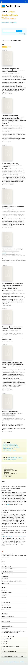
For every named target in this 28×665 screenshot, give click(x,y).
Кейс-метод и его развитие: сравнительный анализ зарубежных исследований (12, 164)
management (16, 447)
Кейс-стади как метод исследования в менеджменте (13, 207)
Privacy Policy (16, 661)
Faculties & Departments (7, 571)
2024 (16, 457)
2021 (4, 459)
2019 (9, 459)
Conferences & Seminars (7, 626)
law (12, 447)
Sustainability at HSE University (8, 568)
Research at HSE (13, 22)
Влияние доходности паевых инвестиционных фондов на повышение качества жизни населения (13, 69)
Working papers (8, 18)
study (8, 504)
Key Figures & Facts (6, 566)
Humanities (6, 471)
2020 (7, 459)
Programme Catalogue (6, 592)
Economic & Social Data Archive (8, 651)
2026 (11, 457)
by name (4, 46)
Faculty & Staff (5, 576)
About (3, 561)
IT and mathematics (7, 447)
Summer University (5, 602)
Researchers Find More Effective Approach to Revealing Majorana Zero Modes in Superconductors (13, 488)
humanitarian (15, 445)
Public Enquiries (5, 583)
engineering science (7, 445)
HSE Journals (4, 641)
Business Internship (5, 610)
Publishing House (5, 644)
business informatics (7, 444)
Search (19, 31)
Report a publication (5, 22)
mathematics (6, 448)
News (3, 481)
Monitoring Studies (6, 623)
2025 (13, 457)
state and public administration (9, 450)
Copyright (11, 661)
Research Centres (5, 618)
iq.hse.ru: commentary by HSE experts (10, 646)
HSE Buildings (4, 578)
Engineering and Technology (10, 470)
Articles (11, 11)
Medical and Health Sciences (10, 473)
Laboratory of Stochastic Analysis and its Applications (14, 536)
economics (14, 444)
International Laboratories (7, 616)
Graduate (3, 597)
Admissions (4, 590)
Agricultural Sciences (8, 469)
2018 (12, 459)
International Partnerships (7, 573)
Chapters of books (9, 15)
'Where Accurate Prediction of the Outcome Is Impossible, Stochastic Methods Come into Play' (13, 532)
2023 (19, 457)
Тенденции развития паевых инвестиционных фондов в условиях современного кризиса (12, 413)
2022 (21, 457)
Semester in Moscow (6, 607)
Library (3, 649)
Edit (26, 663)
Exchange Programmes (6, 600)
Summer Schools (5, 605)
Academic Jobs (4, 628)
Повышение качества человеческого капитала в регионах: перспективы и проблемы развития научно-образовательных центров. (12, 286)
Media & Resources (7, 636)
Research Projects (5, 621)
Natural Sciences (8, 475)
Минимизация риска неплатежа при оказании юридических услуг (12, 249)
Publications (13, 6)
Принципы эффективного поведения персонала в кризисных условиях (12, 327)
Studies (3, 587)
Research (4, 614)
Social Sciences (7, 476)
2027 (8, 457)
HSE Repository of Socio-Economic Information (12, 656)
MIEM (7, 494)
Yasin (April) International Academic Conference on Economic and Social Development (13, 631)
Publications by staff (6, 639)
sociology (11, 448)
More (14, 459)
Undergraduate (5, 595)
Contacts (6, 661)
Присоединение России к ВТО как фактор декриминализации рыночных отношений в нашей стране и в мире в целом (13, 365)
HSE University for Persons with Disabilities (11, 581)
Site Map (22, 661)
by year (9, 46)
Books (4, 11)
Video (2, 653)
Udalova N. (4, 253)
